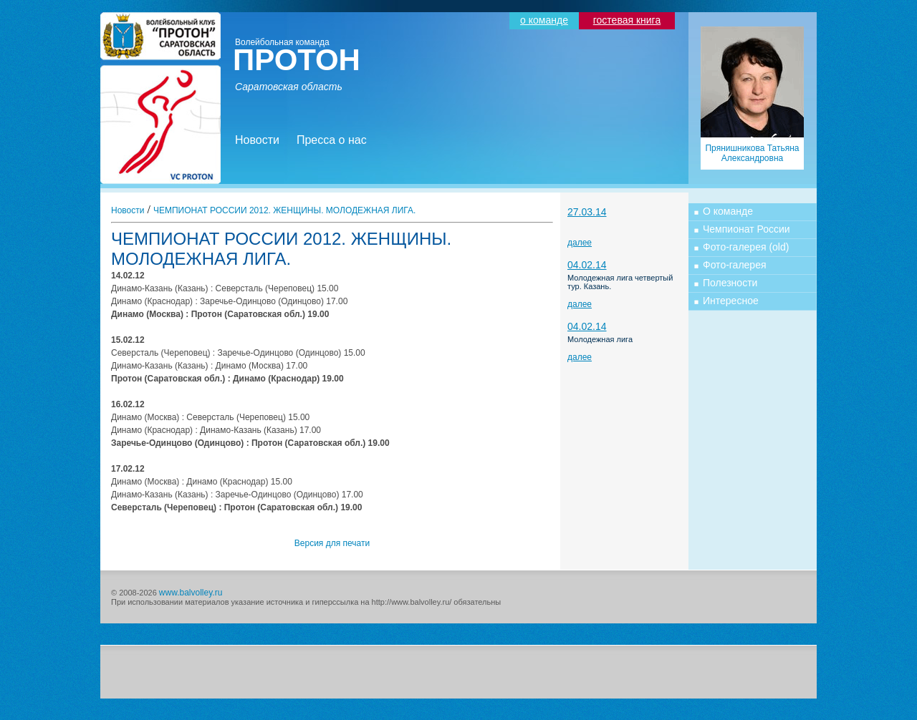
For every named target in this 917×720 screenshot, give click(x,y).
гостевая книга (627, 20)
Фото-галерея (735, 265)
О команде (728, 211)
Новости (257, 140)
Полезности (730, 282)
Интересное (731, 300)
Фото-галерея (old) (746, 247)
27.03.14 (587, 212)
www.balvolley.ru (190, 593)
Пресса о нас (332, 140)
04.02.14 (587, 265)
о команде (544, 20)
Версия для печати (332, 543)
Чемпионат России (746, 229)
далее (579, 243)
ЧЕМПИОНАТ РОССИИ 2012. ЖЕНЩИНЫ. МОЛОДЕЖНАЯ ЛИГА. (284, 210)
